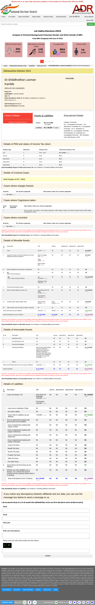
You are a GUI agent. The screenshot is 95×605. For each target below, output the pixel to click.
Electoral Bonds (61, 16)
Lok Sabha (11, 16)
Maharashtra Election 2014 (18, 65)
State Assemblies (23, 16)
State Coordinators (28, 589)
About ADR (89, 20)
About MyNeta (88, 16)
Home (3, 16)
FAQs (55, 589)
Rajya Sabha (36, 16)
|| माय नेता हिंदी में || (74, 16)
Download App (49, 602)
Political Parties (48, 16)
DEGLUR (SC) (41, 65)
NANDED (32, 65)
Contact (38, 589)
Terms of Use (47, 589)
